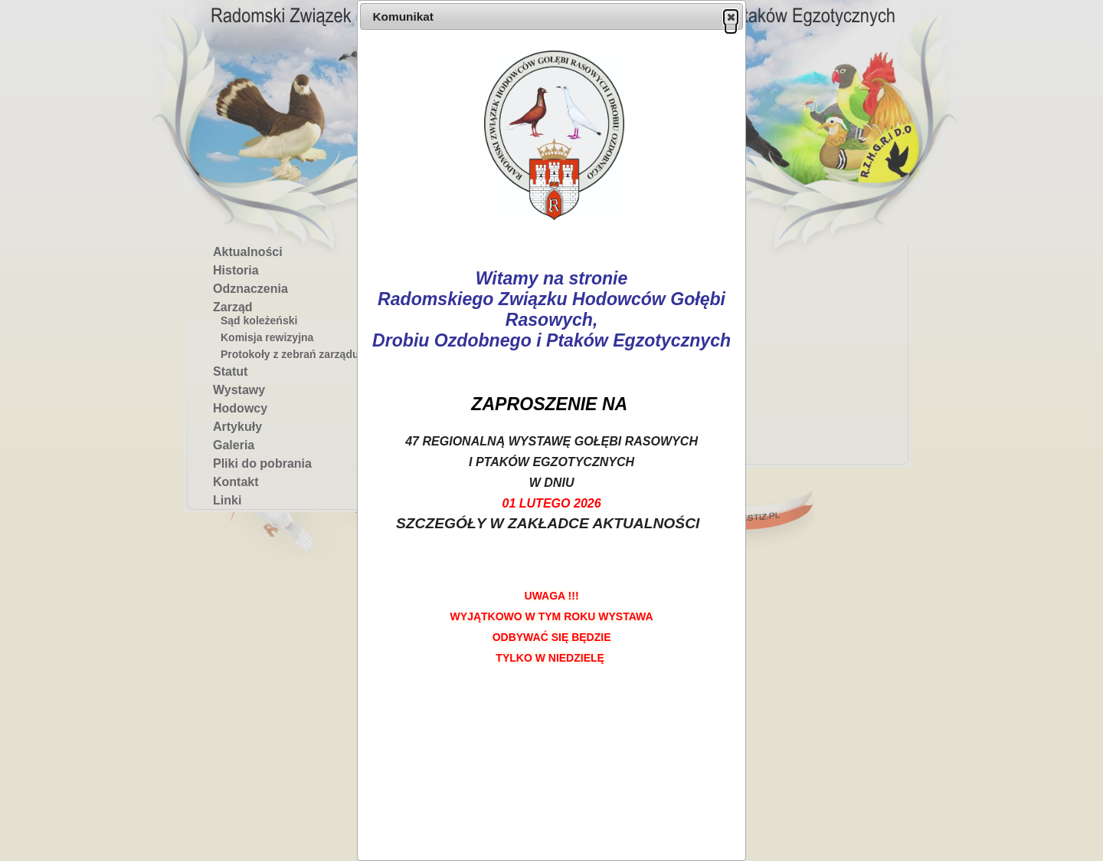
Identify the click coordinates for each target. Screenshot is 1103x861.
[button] (730, 17)
